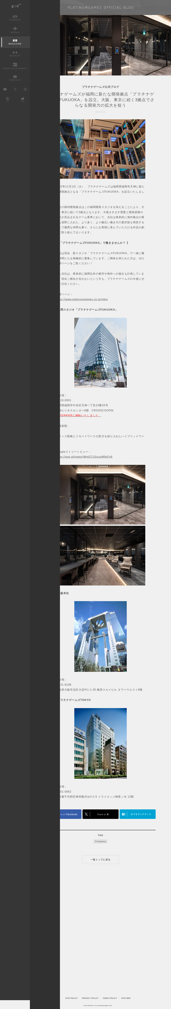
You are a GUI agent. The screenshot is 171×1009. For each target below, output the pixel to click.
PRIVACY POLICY (90, 998)
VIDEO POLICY (110, 998)
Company (100, 841)
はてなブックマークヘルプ (138, 814)
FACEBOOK (63, 814)
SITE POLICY (71, 998)
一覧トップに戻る (101, 859)
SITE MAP (126, 998)
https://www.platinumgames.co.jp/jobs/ (82, 299)
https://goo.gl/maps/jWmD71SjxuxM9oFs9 (84, 456)
